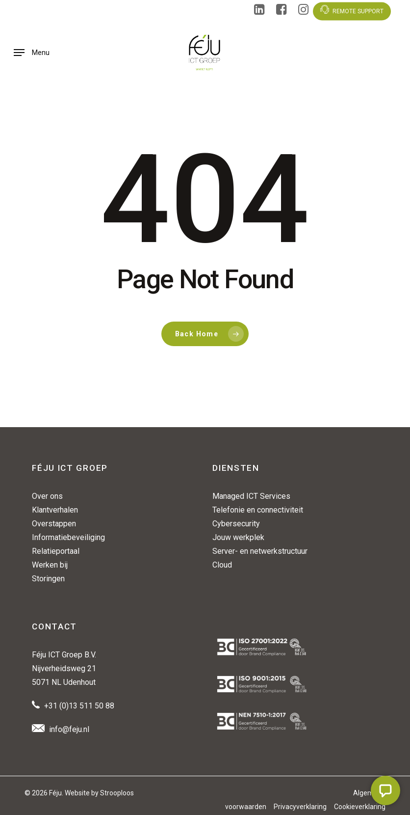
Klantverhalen (55, 510)
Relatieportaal (55, 551)
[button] (32, 52)
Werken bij (50, 565)
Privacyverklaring (300, 807)
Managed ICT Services (251, 496)
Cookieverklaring (359, 807)
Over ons (47, 496)
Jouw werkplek (238, 537)
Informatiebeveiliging (68, 537)
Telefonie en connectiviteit (257, 510)
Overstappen (54, 523)
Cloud (222, 565)
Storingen (48, 578)
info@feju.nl (69, 729)
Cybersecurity (236, 523)
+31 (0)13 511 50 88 (79, 705)
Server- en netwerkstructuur (260, 551)
